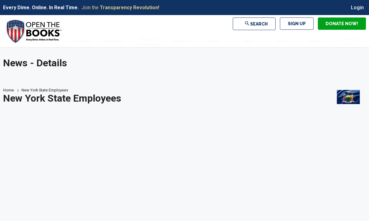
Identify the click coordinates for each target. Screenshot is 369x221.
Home (8, 90)
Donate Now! (342, 23)
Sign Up (297, 23)
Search (258, 23)
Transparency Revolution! (129, 7)
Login (357, 7)
